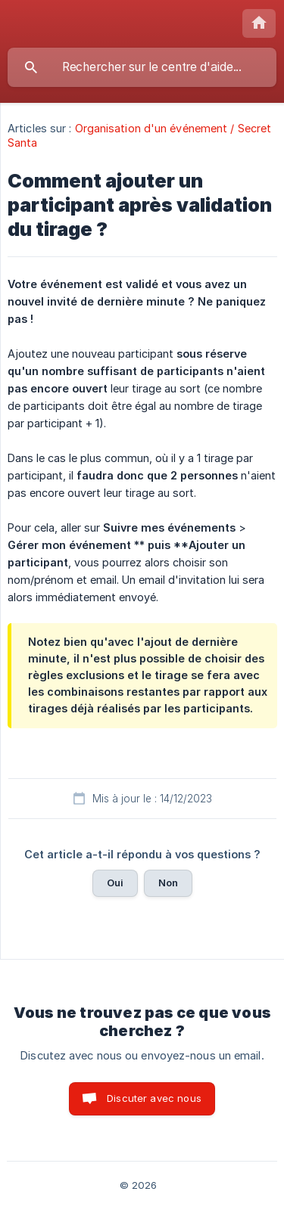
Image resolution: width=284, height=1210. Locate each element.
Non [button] (168, 882)
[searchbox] (142, 67)
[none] (259, 23)
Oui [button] (115, 882)
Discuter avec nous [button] (154, 1098)
